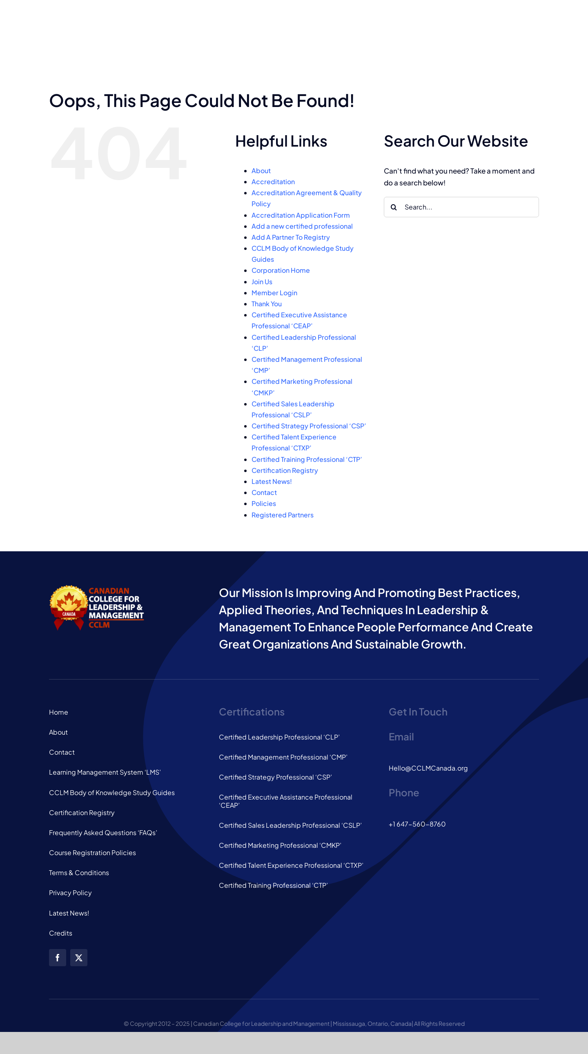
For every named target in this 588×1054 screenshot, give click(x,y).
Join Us (262, 281)
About (261, 170)
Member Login (274, 292)
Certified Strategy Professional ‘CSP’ (309, 425)
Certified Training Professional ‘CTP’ (307, 459)
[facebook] (57, 957)
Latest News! (272, 481)
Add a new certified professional (302, 226)
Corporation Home (281, 270)
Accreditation (273, 181)
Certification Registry (285, 470)
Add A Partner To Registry (291, 237)
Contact (264, 492)
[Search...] (461, 207)
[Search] (394, 207)
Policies (264, 503)
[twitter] (78, 957)
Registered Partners (283, 514)
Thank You (267, 303)
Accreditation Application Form (301, 215)
